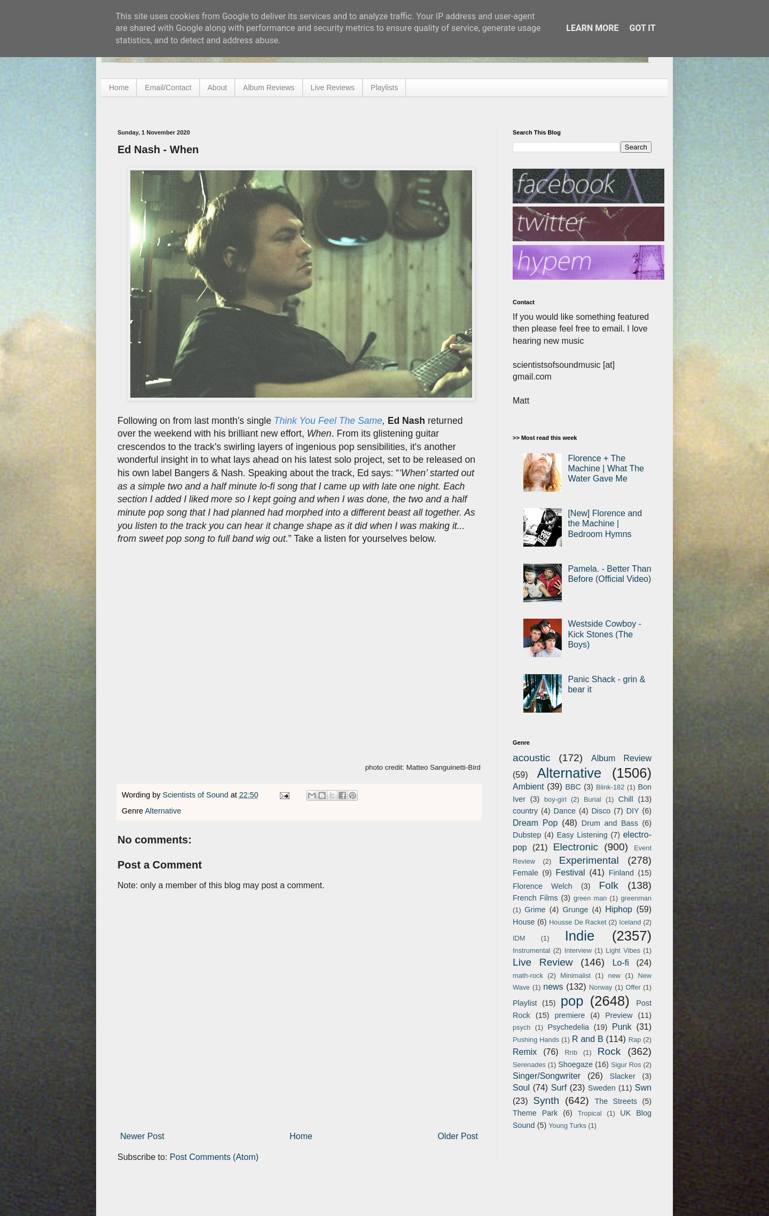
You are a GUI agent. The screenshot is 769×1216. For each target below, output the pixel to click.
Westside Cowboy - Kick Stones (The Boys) (604, 634)
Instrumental (531, 950)
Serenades (529, 1065)
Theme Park (535, 1113)
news (553, 986)
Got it (642, 28)
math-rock (528, 976)
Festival (570, 872)
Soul (521, 1087)
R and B (587, 1039)
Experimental (589, 860)
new (614, 976)
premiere (570, 1015)
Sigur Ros (626, 1065)
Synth (546, 1100)
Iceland (630, 922)
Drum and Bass (610, 823)
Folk (608, 885)
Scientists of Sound (197, 795)
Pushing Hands (536, 1040)
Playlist (525, 1003)
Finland (621, 872)
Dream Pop (535, 822)
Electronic (575, 846)
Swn (643, 1087)
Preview (618, 1015)
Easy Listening (582, 835)
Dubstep (527, 835)
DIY (632, 811)
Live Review (543, 962)
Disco (600, 811)
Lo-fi (621, 962)
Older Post (457, 1136)
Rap (635, 1040)
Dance (564, 811)
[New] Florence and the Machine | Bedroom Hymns (605, 523)
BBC (573, 787)
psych (521, 1027)
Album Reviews (268, 87)
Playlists (384, 87)
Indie (580, 935)
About (217, 87)
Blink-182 (610, 787)
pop (572, 1000)
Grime (534, 909)
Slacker (622, 1076)
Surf (559, 1087)
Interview (578, 950)
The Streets (615, 1101)
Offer (632, 987)
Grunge (575, 909)
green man (590, 898)
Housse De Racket (578, 922)
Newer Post (142, 1136)
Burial (592, 799)
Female (525, 872)
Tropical (590, 1113)
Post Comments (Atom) (214, 1157)
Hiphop (618, 909)
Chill (625, 799)
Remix (525, 1051)
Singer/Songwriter (546, 1075)
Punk (621, 1026)
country (525, 811)
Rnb (571, 1052)
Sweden (602, 1088)
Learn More (592, 28)
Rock (609, 1051)
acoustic (531, 757)
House (524, 922)
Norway (600, 987)
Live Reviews (333, 87)
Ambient (528, 786)
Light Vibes (623, 950)
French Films (535, 898)
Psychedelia (568, 1027)
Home (119, 87)
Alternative (163, 811)
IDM (519, 938)
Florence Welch (542, 886)
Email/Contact (168, 87)
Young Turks (567, 1126)
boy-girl (555, 799)
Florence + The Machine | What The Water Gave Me (606, 468)
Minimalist (575, 976)
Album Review (621, 758)
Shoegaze (575, 1064)
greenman (636, 898)
